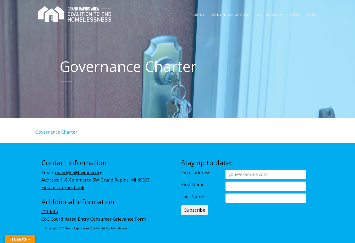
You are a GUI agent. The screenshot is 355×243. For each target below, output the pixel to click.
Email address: (196, 172)
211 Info (49, 211)
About (199, 14)
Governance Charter (56, 132)
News (294, 14)
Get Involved (269, 14)
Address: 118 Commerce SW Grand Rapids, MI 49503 (95, 180)
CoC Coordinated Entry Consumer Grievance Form (93, 219)
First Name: (193, 184)
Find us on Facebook (62, 187)
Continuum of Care (230, 14)
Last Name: (193, 196)
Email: (71, 172)
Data (311, 14)
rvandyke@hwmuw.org (78, 172)
